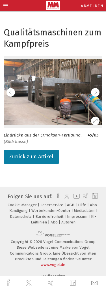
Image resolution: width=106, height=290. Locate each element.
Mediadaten (85, 210)
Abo (55, 222)
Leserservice (52, 204)
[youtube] (75, 196)
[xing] (51, 283)
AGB (71, 204)
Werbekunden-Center (51, 210)
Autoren (68, 222)
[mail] (95, 283)
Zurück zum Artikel (31, 156)
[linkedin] (73, 283)
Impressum (77, 216)
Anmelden (92, 5)
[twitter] (29, 283)
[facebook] (9, 283)
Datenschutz (21, 216)
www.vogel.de (53, 264)
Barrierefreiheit (49, 216)
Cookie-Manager (23, 204)
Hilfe (82, 204)
